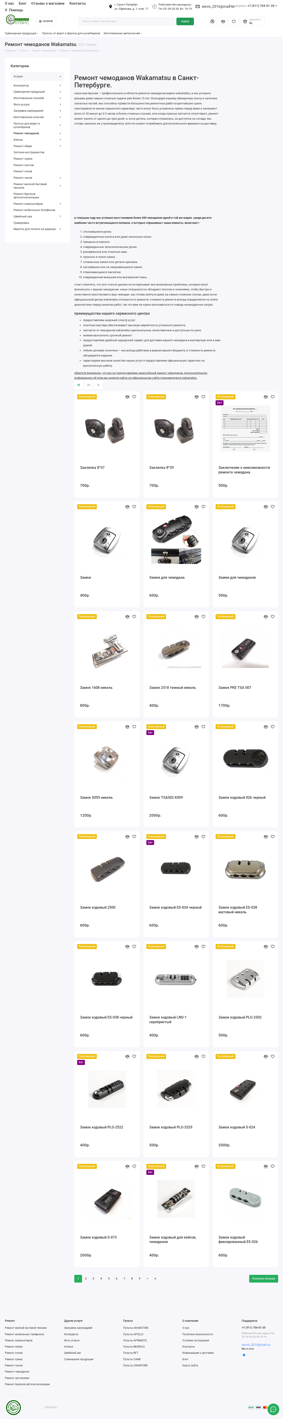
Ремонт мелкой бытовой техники (37, 185)
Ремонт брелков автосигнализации (26, 195)
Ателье (37, 139)
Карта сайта (190, 1365)
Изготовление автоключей (123, 33)
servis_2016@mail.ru (218, 6)
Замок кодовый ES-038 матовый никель (237, 909)
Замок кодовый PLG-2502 (240, 1017)
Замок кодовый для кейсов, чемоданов (172, 1239)
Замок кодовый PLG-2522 (101, 1127)
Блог (23, 3)
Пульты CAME (132, 1359)
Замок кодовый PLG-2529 (170, 1127)
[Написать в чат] (273, 1409)
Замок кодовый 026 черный (242, 797)
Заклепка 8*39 (161, 467)
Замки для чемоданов (237, 577)
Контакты (77, 3)
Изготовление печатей (37, 98)
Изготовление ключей (37, 117)
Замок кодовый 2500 (97, 907)
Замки (85, 577)
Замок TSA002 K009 (166, 797)
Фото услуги (37, 104)
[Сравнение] (223, 21)
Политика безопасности (197, 1334)
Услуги (46, 21)
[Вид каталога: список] (88, 385)
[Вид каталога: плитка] (78, 385)
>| (155, 1278)
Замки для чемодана (167, 577)
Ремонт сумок (23, 158)
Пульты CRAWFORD (135, 1365)
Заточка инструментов (28, 152)
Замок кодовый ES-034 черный (175, 907)
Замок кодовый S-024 (236, 1127)
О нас (9, 3)
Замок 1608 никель (96, 688)
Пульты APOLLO (133, 1334)
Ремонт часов (37, 177)
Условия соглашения (195, 1340)
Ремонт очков (22, 171)
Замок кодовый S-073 (98, 1237)
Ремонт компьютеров (37, 203)
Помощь (14, 10)
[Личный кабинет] (212, 21)
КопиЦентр (37, 85)
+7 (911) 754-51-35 (253, 6)
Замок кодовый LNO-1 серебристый (168, 1019)
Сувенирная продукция (21, 33)
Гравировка (21, 222)
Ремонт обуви (37, 146)
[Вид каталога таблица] (98, 385)
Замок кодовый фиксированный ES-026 (238, 1239)
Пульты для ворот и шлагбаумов (37, 125)
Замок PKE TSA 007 (234, 688)
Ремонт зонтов (23, 165)
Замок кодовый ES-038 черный (106, 1017)
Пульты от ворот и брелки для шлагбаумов (71, 33)
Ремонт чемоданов (37, 133)
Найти (185, 21)
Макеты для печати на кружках (37, 229)
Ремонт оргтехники (17, 1378)
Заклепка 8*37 (92, 467)
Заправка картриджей (37, 110)
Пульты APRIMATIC (135, 1340)
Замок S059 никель (96, 797)
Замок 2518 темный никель (172, 688)
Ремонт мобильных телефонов (34, 210)
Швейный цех (37, 216)
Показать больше (263, 1278)
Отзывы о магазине (48, 3)
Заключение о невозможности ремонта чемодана (244, 469)
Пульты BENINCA (134, 1346)
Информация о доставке (198, 1352)
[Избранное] (234, 21)
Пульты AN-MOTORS (135, 1327)
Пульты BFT (130, 1352)
